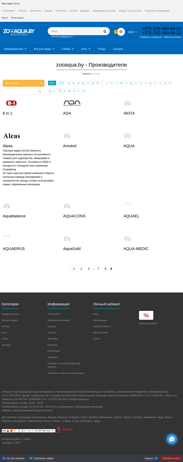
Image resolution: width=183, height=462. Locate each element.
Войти (5, 18)
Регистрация (17, 18)
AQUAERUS (14, 248)
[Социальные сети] (172, 439)
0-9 (61, 82)
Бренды (84, 10)
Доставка (35, 10)
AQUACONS (74, 216)
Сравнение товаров (44, 458)
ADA (67, 113)
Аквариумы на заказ (104, 10)
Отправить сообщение (151, 37)
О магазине (8, 10)
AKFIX (129, 113)
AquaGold (72, 248)
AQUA (129, 146)
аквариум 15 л (66, 36)
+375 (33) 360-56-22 (161, 32)
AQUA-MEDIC (136, 248)
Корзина (149, 458)
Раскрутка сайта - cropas (16, 439)
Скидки (48, 10)
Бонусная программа (157, 10)
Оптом (73, 10)
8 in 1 (7, 113)
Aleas (8, 146)
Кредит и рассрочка (130, 10)
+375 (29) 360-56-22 (161, 28)
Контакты (60, 10)
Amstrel (69, 146)
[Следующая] (111, 268)
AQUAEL (131, 216)
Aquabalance (14, 216)
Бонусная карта (148, 323)
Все (52, 82)
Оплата (22, 10)
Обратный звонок (172, 37)
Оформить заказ (171, 458)
